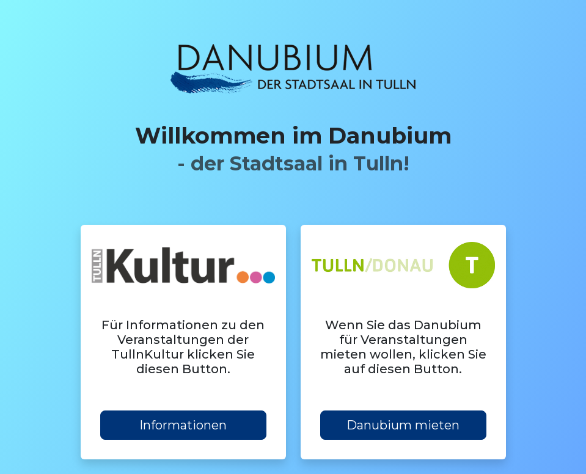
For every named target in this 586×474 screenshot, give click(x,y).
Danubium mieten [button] (403, 425)
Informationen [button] (183, 425)
